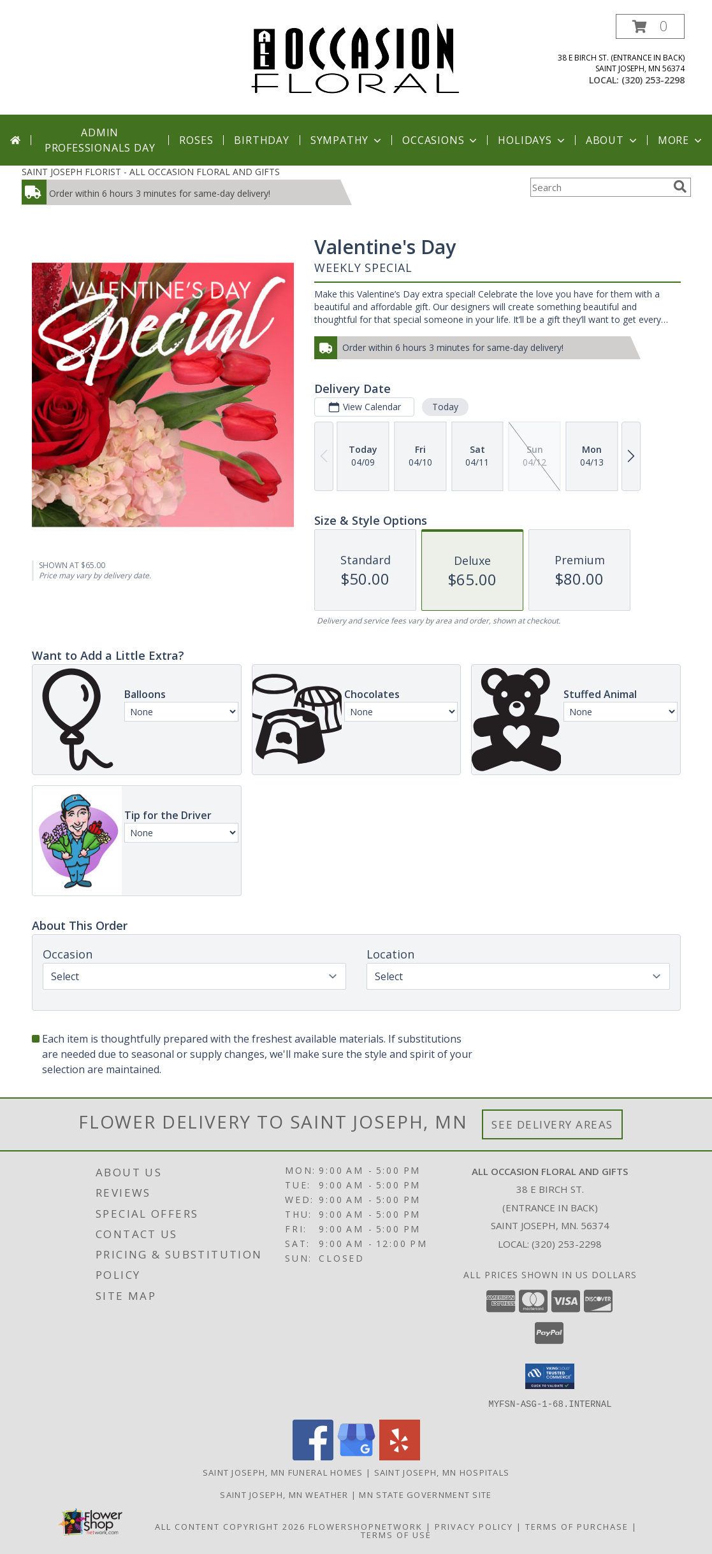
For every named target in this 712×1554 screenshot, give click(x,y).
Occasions (440, 140)
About (612, 140)
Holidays (532, 140)
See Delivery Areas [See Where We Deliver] (552, 1124)
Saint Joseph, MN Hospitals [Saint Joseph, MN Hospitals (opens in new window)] (442, 1472)
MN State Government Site (425, 1494)
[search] (680, 187)
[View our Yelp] (399, 1456)
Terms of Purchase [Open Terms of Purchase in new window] (576, 1526)
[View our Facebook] (313, 1456)
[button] (650, 26)
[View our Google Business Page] (356, 1456)
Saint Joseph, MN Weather (284, 1494)
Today (445, 407)
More (681, 140)
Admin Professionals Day (100, 140)
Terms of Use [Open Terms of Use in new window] (396, 1534)
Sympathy (347, 140)
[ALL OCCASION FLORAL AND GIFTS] (356, 58)
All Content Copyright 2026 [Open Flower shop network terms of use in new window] (230, 1526)
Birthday (261, 140)
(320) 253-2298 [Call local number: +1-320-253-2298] (653, 80)
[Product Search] (599, 187)
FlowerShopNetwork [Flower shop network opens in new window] (366, 1526)
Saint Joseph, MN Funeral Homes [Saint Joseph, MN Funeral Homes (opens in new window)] (283, 1472)
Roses (196, 140)
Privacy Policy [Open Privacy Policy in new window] (474, 1526)
